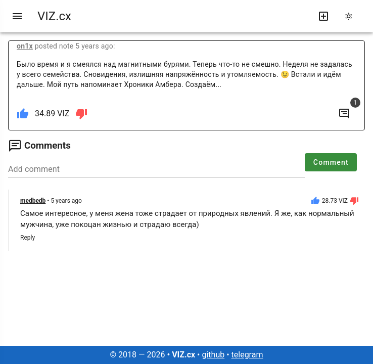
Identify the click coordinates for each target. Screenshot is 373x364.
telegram (247, 354)
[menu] (17, 16)
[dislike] (81, 114)
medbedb (32, 200)
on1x (25, 46)
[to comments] (344, 114)
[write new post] (323, 16)
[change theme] (352, 16)
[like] (23, 114)
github (213, 354)
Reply (27, 237)
